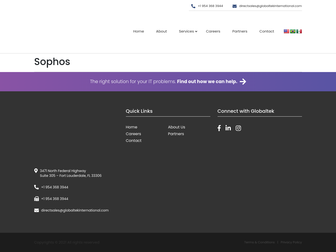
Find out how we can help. (207, 81)
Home (138, 31)
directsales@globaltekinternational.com (270, 6)
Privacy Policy (291, 242)
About (161, 31)
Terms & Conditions (259, 242)
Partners (239, 31)
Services (186, 31)
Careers (213, 31)
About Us (176, 127)
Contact (267, 31)
